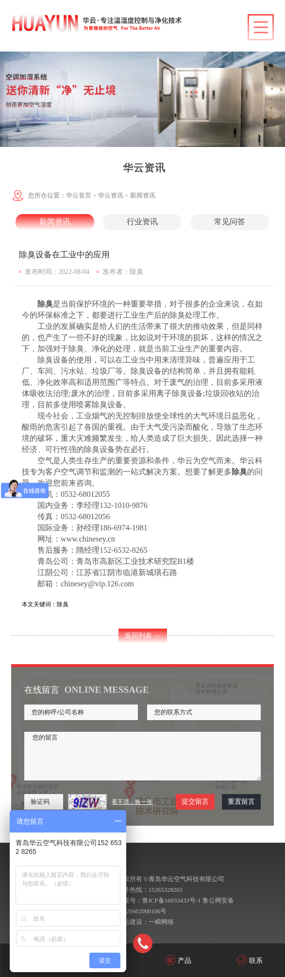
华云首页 (78, 195)
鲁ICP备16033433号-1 (171, 900)
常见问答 (229, 221)
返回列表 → (143, 635)
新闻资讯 (142, 195)
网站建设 (129, 922)
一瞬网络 (161, 922)
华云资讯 (110, 195)
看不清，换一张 (132, 801)
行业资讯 (142, 221)
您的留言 (142, 756)
